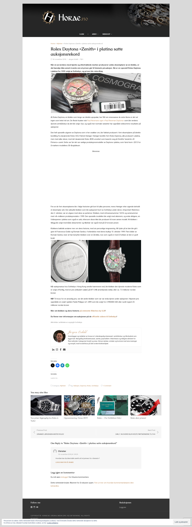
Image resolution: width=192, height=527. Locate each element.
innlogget (64, 477)
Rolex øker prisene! (138, 418)
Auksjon (76, 386)
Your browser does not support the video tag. (96, 175)
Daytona (83, 386)
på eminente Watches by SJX (92, 311)
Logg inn (123, 508)
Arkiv (94, 34)
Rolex (89, 386)
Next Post (136, 433)
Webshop (106, 34)
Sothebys (95, 386)
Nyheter (59, 43)
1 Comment (107, 386)
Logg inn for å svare (64, 462)
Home (53, 43)
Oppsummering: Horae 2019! (75, 418)
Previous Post (49, 433)
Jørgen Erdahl (73, 59)
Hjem (81, 34)
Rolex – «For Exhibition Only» (109, 418)
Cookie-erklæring (52, 523)
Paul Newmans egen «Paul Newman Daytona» (105, 120)
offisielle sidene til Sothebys (104, 316)
